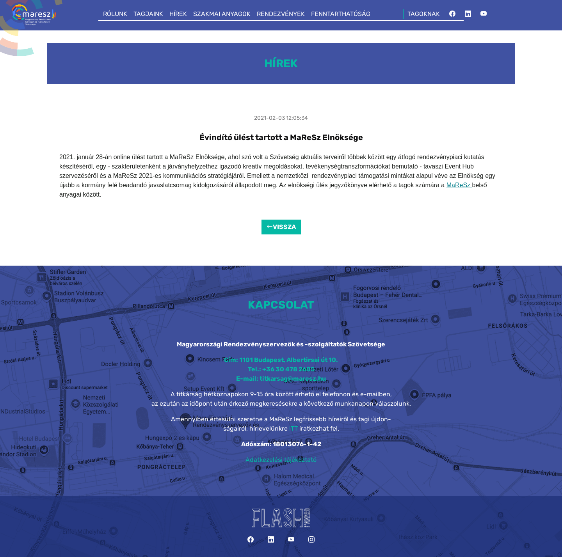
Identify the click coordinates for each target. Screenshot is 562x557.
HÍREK (178, 14)
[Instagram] (311, 539)
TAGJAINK (148, 14)
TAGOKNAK (423, 14)
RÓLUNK (115, 14)
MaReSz (459, 185)
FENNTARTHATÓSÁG (340, 14)
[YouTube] (483, 14)
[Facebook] (452, 14)
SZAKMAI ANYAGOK (222, 14)
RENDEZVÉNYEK (281, 14)
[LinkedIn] (468, 14)
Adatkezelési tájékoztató (281, 459)
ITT (293, 428)
